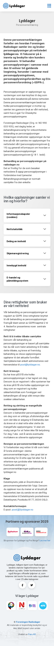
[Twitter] (31, 585)
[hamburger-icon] (49, 6)
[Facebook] (22, 585)
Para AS (32, 634)
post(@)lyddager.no (22, 509)
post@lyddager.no (30, 364)
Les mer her (45, 540)
